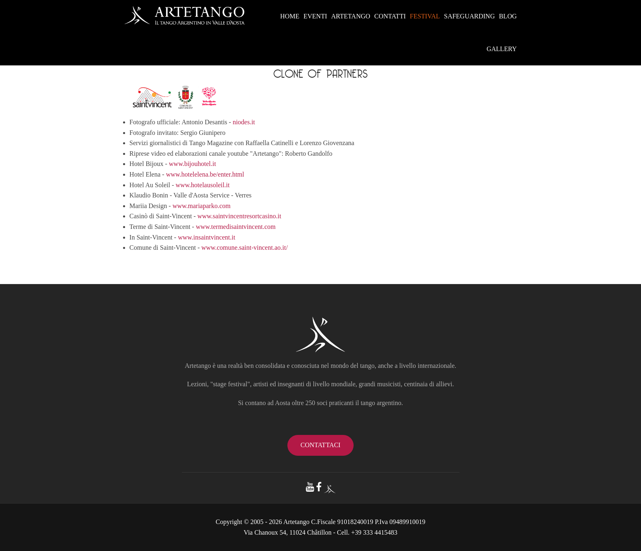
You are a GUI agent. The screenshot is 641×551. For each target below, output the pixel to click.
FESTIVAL (425, 16)
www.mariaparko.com (202, 205)
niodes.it (244, 122)
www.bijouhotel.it (192, 163)
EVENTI (315, 16)
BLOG (508, 16)
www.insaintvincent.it (206, 237)
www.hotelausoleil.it (202, 184)
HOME (289, 16)
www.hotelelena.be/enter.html (205, 174)
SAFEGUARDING (469, 16)
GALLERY (501, 48)
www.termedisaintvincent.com (236, 226)
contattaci (320, 444)
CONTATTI (390, 16)
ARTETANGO (350, 16)
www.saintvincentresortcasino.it (239, 216)
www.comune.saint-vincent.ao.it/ (245, 247)
